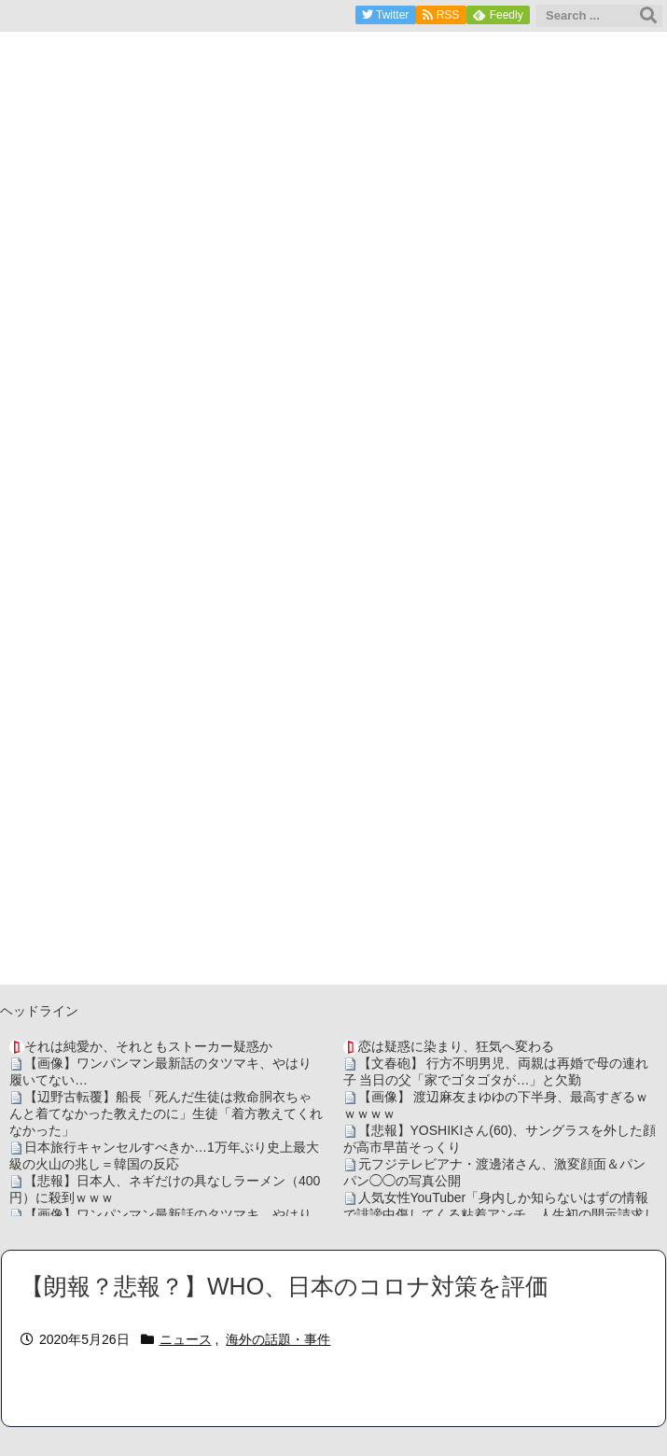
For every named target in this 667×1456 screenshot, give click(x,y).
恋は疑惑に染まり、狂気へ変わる (456, 1046)
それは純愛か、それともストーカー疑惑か (148, 1046)
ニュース (186, 1339)
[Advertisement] (333, 854)
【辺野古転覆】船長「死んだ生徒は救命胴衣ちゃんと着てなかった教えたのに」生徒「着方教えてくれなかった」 (166, 1113)
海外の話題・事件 (278, 1339)
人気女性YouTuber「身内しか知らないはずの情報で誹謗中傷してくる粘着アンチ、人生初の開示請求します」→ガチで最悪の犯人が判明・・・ (500, 1214)
